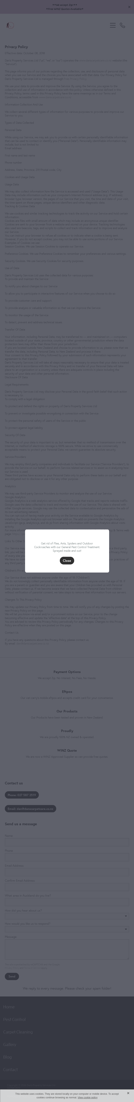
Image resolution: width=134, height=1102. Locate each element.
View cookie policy (87, 1097)
